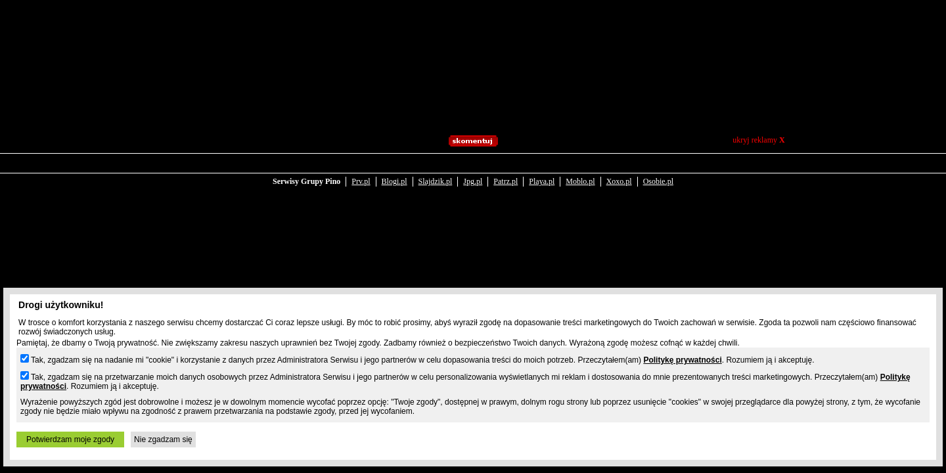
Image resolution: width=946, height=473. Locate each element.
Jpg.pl (472, 172)
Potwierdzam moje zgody (70, 439)
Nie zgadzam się (163, 439)
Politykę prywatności (682, 360)
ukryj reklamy (758, 140)
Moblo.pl (580, 172)
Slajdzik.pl (435, 172)
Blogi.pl (394, 172)
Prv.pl (360, 172)
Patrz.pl (505, 172)
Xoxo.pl (619, 172)
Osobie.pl (658, 172)
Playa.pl (541, 172)
